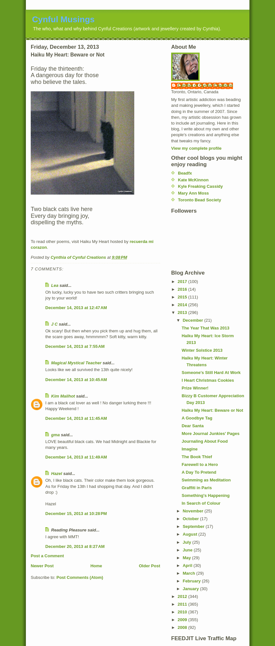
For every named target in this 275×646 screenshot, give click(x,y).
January (191, 588)
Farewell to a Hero (200, 464)
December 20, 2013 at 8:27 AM (74, 546)
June (188, 550)
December (193, 320)
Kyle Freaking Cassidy (200, 186)
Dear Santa (193, 425)
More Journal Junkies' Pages (210, 433)
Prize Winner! (195, 388)
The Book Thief (197, 456)
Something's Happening (205, 495)
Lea (54, 285)
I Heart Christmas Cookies (208, 380)
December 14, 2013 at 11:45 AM (76, 418)
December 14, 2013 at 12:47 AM (76, 307)
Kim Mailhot (63, 396)
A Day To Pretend (199, 472)
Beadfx (185, 173)
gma (55, 434)
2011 (183, 604)
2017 (183, 281)
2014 (183, 304)
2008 (183, 627)
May (187, 557)
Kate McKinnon (193, 179)
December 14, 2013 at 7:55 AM (74, 346)
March (189, 573)
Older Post (149, 565)
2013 (183, 312)
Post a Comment (47, 555)
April (188, 565)
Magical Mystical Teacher (76, 362)
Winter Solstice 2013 (202, 350)
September (194, 526)
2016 (183, 289)
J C (54, 324)
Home (96, 565)
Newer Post (42, 565)
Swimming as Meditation (206, 480)
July (187, 542)
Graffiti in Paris (197, 487)
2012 (183, 596)
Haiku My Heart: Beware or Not (212, 410)
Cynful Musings (63, 19)
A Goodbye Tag (197, 418)
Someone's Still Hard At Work (211, 372)
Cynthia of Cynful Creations (205, 85)
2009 (183, 619)
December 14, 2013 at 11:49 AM (76, 457)
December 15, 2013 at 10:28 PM (76, 513)
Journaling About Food (205, 441)
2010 (183, 612)
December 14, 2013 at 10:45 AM (76, 379)
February (192, 581)
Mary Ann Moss (193, 193)
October (191, 518)
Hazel (56, 473)
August (190, 534)
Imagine (189, 449)
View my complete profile (196, 148)
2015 (183, 297)
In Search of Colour (201, 503)
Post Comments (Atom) (80, 577)
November (193, 511)
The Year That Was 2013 (205, 328)
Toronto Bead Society (199, 199)
